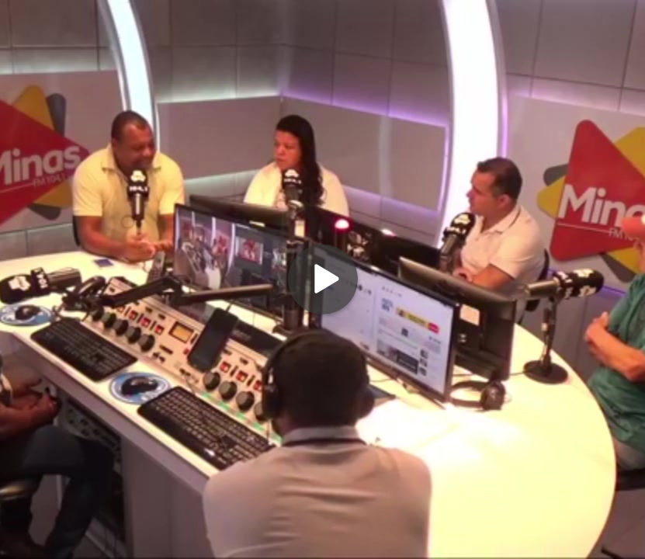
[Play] (323, 279)
